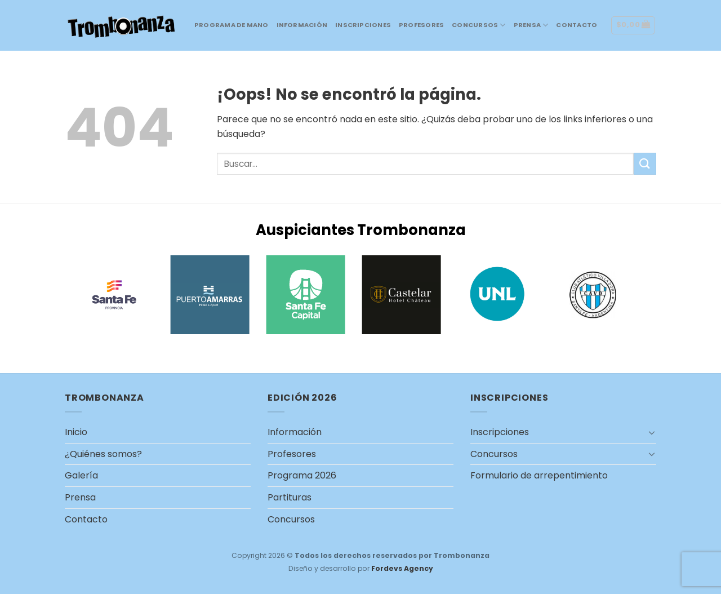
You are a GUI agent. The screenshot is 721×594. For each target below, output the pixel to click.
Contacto (576, 24)
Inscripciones (363, 24)
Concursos (478, 25)
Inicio (76, 431)
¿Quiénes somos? (103, 453)
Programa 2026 (302, 475)
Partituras (289, 497)
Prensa (531, 25)
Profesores (421, 24)
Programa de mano (231, 24)
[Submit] (645, 164)
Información (302, 24)
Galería (81, 475)
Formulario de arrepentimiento (539, 475)
